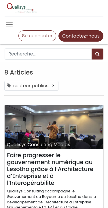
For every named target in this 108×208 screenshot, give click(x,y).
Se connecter (37, 35)
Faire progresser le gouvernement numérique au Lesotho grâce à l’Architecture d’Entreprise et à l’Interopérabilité (50, 169)
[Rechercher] (97, 54)
